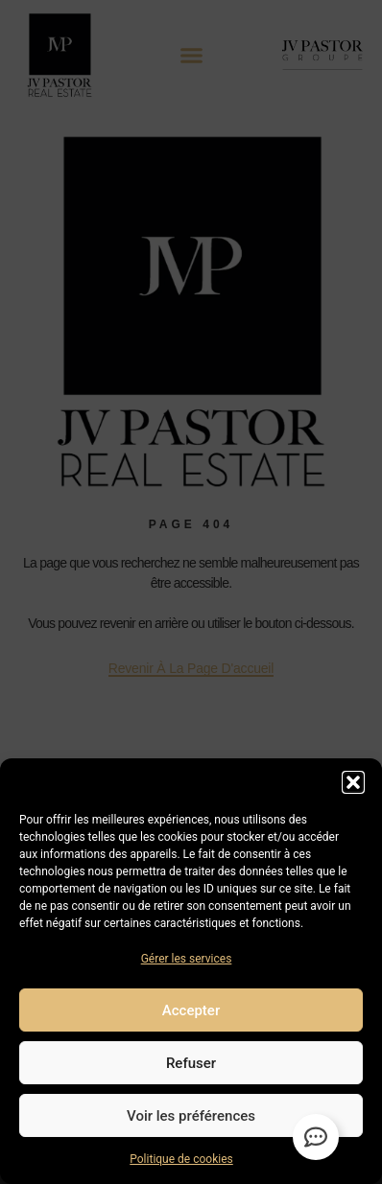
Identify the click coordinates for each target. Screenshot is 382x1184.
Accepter (191, 1010)
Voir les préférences (191, 1116)
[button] (353, 782)
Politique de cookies (181, 1159)
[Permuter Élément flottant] (316, 1137)
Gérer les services (186, 958)
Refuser (191, 1063)
